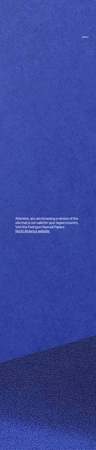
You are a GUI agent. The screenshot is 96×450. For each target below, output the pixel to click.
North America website (32, 231)
